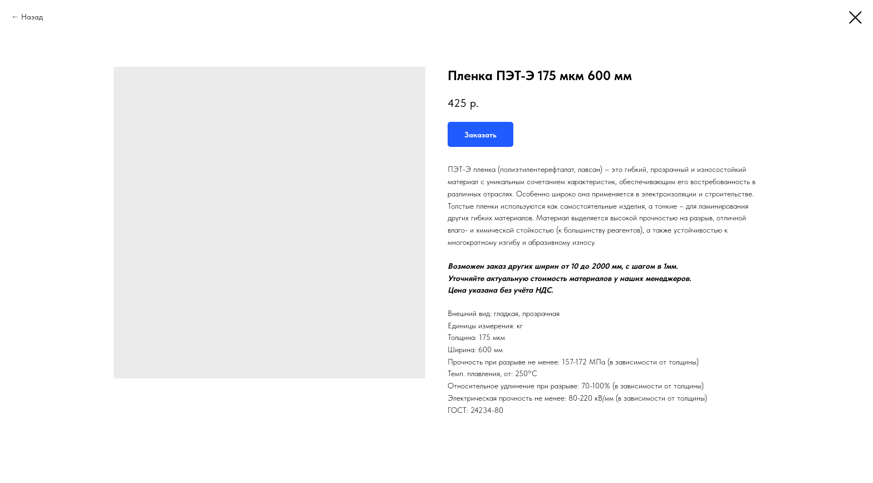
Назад (32, 16)
